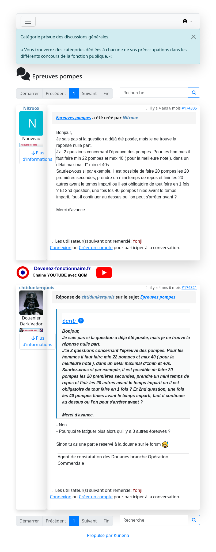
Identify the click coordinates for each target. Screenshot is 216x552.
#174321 (189, 287)
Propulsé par (100, 535)
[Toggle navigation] (28, 21)
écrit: (73, 321)
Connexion (60, 247)
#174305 (189, 108)
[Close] (193, 36)
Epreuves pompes (73, 118)
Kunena (121, 535)
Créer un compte (95, 247)
